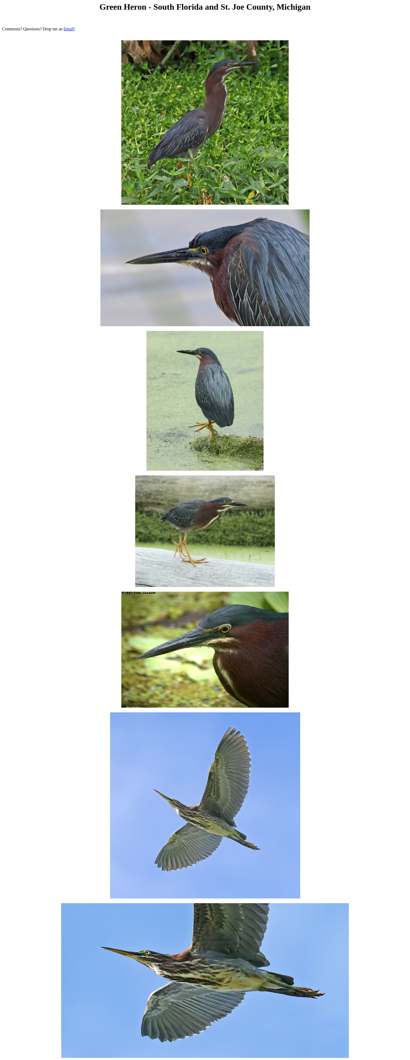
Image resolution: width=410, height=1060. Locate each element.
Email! (69, 29)
